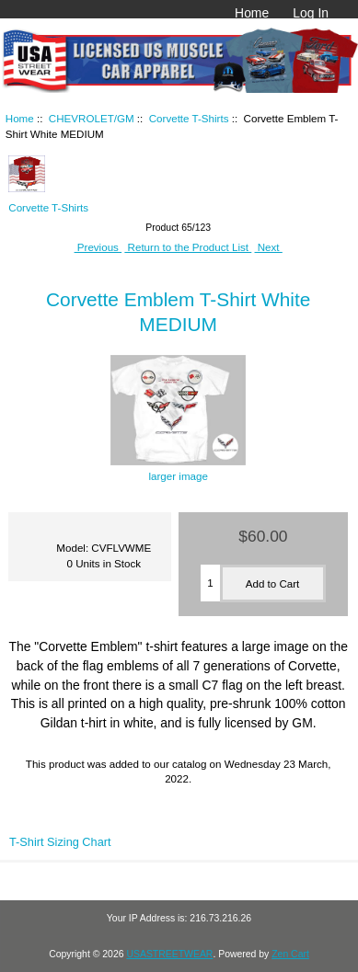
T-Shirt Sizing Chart (60, 842)
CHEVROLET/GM (91, 118)
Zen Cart (290, 954)
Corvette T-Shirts (189, 118)
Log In (311, 13)
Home (252, 13)
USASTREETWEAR (169, 954)
